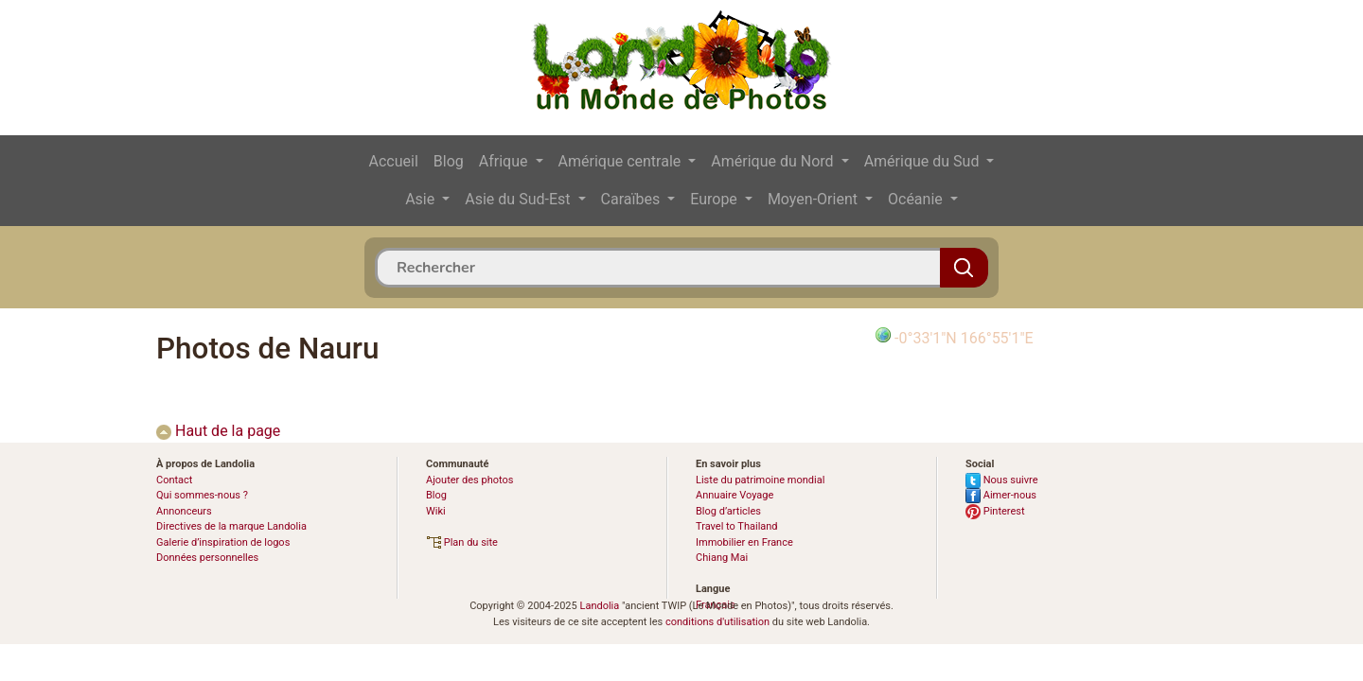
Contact (174, 480)
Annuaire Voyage (734, 495)
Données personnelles (207, 557)
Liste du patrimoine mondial (760, 480)
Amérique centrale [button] (621, 161)
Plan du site (462, 542)
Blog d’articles (728, 511)
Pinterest (995, 511)
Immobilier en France (744, 542)
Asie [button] (421, 199)
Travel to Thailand (737, 526)
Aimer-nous (1000, 495)
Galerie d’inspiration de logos (223, 542)
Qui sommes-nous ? (202, 495)
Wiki (436, 511)
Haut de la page (218, 431)
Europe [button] (715, 199)
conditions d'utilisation (717, 622)
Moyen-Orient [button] (814, 199)
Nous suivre (1001, 480)
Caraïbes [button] (632, 199)
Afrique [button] (505, 161)
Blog (449, 161)
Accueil (393, 161)
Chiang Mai (722, 557)
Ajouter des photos (469, 480)
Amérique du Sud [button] (923, 161)
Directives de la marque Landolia (231, 526)
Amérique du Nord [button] (774, 161)
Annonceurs (184, 511)
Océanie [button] (917, 199)
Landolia (599, 606)
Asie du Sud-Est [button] (519, 199)
